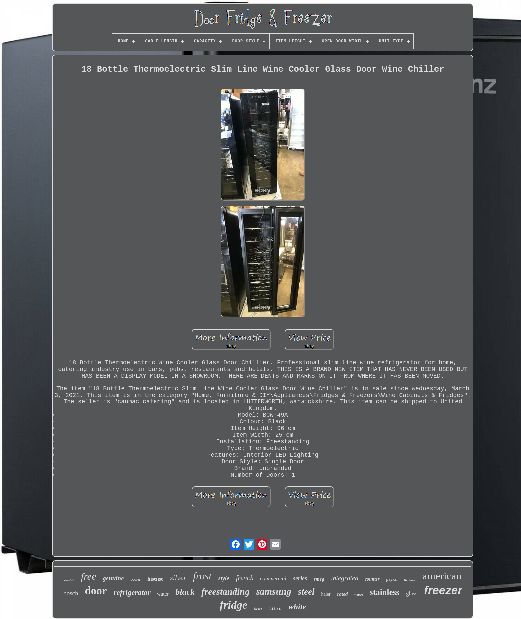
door (96, 591)
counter (372, 579)
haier (326, 594)
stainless (384, 592)
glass (411, 593)
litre (275, 608)
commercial (273, 578)
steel (306, 592)
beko (258, 608)
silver (178, 578)
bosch (70, 593)
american (441, 576)
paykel (392, 579)
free (88, 576)
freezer (443, 590)
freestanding (225, 591)
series (300, 578)
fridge (233, 605)
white (297, 606)
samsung (273, 591)
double (69, 580)
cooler (136, 579)
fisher (358, 595)
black (185, 592)
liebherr (410, 580)
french (245, 578)
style (223, 578)
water (163, 594)
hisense (155, 579)
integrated (344, 578)
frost (202, 576)
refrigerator (132, 592)
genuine (113, 578)
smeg (319, 579)
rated (342, 594)
